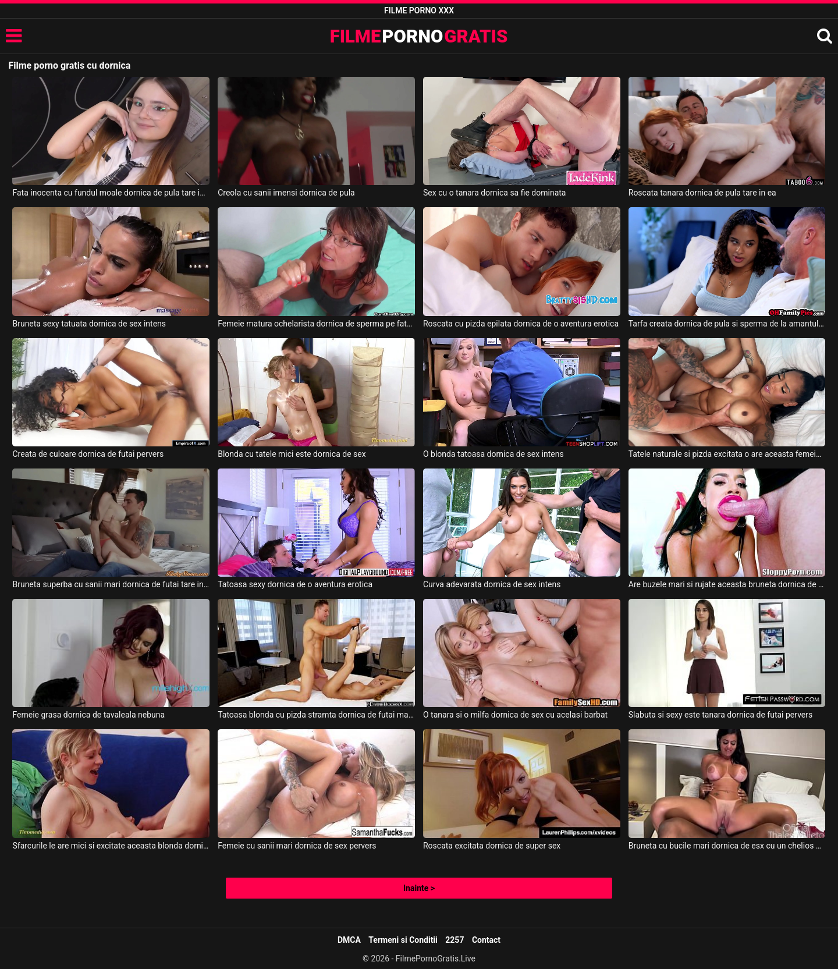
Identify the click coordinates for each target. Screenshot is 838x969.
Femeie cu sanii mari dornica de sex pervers (297, 845)
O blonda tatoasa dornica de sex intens (493, 454)
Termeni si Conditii (402, 940)
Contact (486, 940)
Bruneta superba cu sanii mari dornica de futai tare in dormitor (111, 584)
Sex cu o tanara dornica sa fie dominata (494, 192)
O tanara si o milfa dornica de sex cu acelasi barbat (515, 714)
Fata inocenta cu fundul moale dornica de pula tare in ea (111, 192)
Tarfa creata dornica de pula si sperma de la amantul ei (727, 323)
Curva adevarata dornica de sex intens (492, 584)
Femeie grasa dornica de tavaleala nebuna (88, 714)
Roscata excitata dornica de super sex (491, 845)
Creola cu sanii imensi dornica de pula (286, 192)
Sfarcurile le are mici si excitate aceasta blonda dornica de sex (111, 845)
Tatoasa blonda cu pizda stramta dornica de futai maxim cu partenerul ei (316, 714)
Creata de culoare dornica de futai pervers (88, 454)
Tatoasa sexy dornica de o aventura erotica (295, 584)
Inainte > (419, 888)
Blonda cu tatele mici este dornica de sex (291, 454)
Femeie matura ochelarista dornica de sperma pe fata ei (316, 323)
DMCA (349, 940)
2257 (454, 940)
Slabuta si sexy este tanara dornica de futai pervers (720, 714)
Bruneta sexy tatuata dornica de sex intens (89, 323)
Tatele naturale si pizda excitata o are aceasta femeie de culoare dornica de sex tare (727, 454)
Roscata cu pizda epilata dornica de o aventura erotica (521, 323)
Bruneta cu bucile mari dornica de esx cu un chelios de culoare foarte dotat (727, 845)
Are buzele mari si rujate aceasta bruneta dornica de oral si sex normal (727, 584)
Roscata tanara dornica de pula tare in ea (702, 192)
